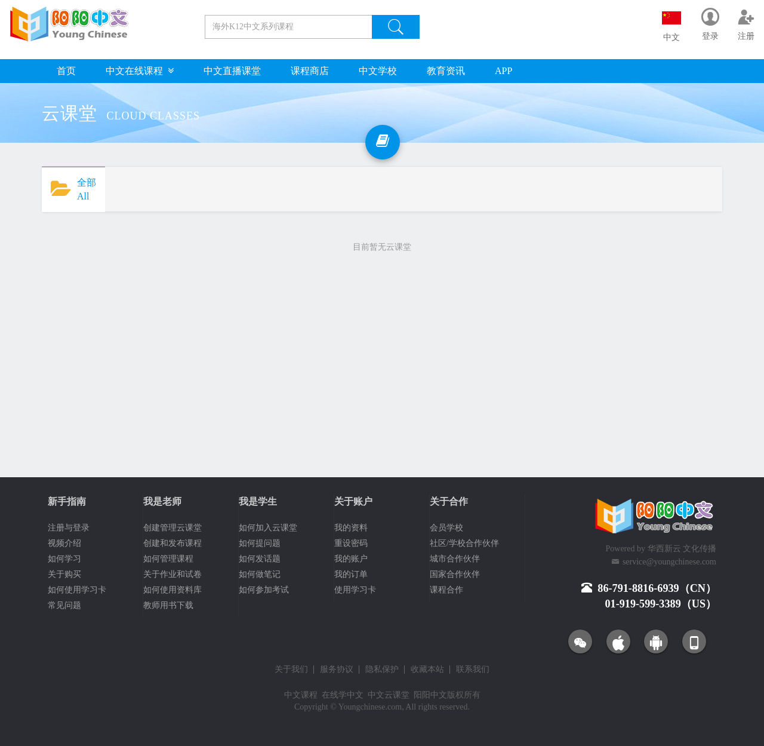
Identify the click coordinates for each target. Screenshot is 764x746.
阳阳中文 (430, 694)
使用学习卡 (355, 589)
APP (503, 71)
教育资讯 (446, 71)
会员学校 (446, 527)
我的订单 (351, 574)
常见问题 (64, 605)
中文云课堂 (388, 694)
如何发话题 (260, 558)
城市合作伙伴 (455, 558)
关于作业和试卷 (172, 574)
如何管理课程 (168, 558)
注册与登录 (69, 527)
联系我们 (472, 669)
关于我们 (291, 669)
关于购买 (64, 574)
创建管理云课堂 (172, 527)
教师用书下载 (168, 605)
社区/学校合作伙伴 (464, 543)
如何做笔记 (260, 574)
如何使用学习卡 (77, 589)
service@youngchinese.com (669, 561)
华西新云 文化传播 (682, 548)
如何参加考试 (264, 589)
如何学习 (64, 558)
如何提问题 (260, 543)
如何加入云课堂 (268, 527)
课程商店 (310, 71)
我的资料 (351, 527)
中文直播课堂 (232, 71)
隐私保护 (382, 669)
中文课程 (301, 694)
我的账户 (351, 558)
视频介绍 (64, 543)
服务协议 (336, 669)
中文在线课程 (140, 71)
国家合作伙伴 (455, 574)
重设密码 (351, 543)
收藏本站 (427, 669)
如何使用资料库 (172, 589)
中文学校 (378, 71)
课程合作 (446, 589)
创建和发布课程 (172, 543)
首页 (66, 71)
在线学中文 (342, 694)
